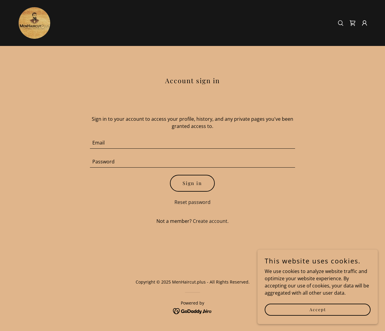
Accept (318, 309)
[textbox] (192, 143)
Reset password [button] (192, 202)
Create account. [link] (211, 221)
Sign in (192, 183)
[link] (33, 22)
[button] (365, 23)
